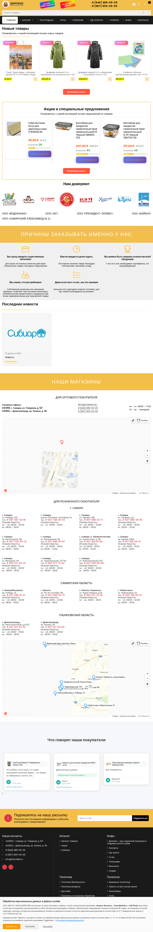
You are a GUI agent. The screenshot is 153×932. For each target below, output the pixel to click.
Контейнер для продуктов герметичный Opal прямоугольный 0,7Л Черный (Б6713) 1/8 (134, 130)
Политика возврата (70, 886)
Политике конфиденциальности (70, 920)
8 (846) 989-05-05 (103, 2)
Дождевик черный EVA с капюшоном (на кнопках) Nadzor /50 (95, 73)
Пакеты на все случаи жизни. (122, 886)
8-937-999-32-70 (55, 595)
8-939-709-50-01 (132, 595)
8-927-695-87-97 (55, 541)
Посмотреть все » (76, 91)
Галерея (113, 20)
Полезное (77, 20)
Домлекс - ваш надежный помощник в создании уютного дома (127, 842)
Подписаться (140, 818)
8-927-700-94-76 (16, 541)
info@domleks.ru (87, 404)
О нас (111, 857)
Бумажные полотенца (118, 882)
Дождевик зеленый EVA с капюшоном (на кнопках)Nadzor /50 (58, 73)
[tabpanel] (27, 771)
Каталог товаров (69, 841)
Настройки (48, 926)
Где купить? (95, 20)
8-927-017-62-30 (16, 627)
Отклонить (30, 926)
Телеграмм (113, 861)
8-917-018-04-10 (132, 541)
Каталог (26, 20)
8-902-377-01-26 (93, 595)
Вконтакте (113, 866)
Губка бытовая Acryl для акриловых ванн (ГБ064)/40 (37, 127)
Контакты (142, 20)
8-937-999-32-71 (93, 520)
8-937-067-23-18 (16, 520)
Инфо (127, 20)
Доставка (65, 891)
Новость (9, 357)
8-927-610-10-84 (93, 541)
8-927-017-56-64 (54, 627)
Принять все (11, 926)
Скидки (111, 871)
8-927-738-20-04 (55, 520)
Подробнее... (12, 361)
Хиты (62, 20)
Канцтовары (114, 891)
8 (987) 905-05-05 (103, 6)
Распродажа (46, 20)
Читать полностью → (15, 787)
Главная (10, 20)
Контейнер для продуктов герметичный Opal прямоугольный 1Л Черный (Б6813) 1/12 (86, 130)
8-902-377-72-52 (54, 563)
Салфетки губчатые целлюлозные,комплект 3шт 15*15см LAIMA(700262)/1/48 (132, 73)
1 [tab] (2, 794)
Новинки (65, 850)
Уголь (110, 896)
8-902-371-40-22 (16, 563)
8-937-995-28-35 (132, 520)
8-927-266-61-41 (16, 595)
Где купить (113, 852)
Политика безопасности (72, 882)
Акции (63, 845)
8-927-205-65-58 (94, 563)
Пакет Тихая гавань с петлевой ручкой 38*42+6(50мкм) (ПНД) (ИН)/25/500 (20, 73)
